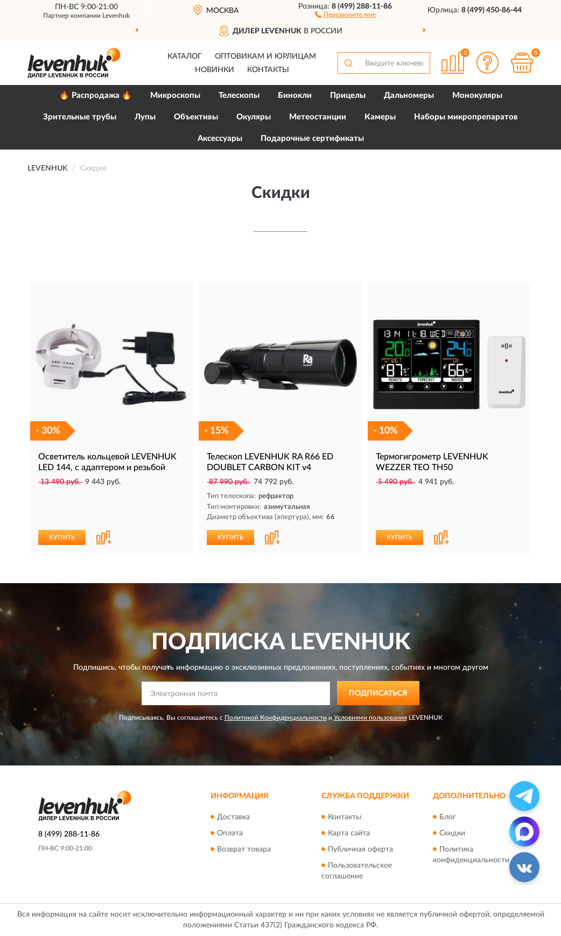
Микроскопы (175, 95)
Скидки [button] (452, 833)
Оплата (230, 833)
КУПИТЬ (62, 537)
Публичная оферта (360, 849)
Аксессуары (220, 138)
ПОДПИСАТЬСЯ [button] (378, 693)
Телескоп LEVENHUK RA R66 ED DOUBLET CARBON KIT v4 (270, 462)
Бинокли (295, 95)
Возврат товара (244, 849)
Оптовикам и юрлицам (265, 56)
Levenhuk (116, 15)
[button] (345, 14)
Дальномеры (409, 95)
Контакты (268, 70)
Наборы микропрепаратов (466, 117)
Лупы (145, 117)
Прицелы (348, 95)
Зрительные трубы (79, 117)
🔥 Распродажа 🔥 (95, 95)
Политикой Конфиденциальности (276, 717)
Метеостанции (317, 117)
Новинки (214, 70)
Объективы (196, 117)
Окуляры (253, 117)
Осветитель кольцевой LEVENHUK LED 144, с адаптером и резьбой (107, 462)
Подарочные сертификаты (312, 138)
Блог (447, 817)
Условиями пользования (370, 717)
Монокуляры (477, 95)
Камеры (380, 117)
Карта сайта (349, 833)
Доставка (233, 817)
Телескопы (239, 95)
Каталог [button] (184, 56)
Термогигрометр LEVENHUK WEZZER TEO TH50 (432, 462)
